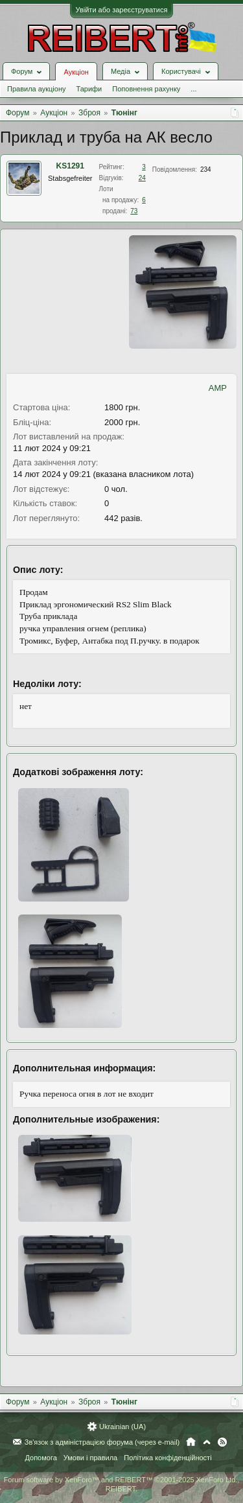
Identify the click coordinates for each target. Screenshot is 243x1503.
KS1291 (70, 165)
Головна (191, 1442)
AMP (218, 388)
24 (142, 177)
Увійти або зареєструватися (122, 10)
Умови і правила (90, 1458)
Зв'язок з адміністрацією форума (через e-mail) (102, 1442)
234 (205, 169)
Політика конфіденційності (167, 1458)
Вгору (206, 1442)
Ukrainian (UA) (122, 1426)
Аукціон (76, 72)
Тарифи (89, 89)
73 (133, 211)
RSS (222, 1442)
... (193, 89)
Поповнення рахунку (146, 89)
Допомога (40, 1458)
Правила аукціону (36, 89)
